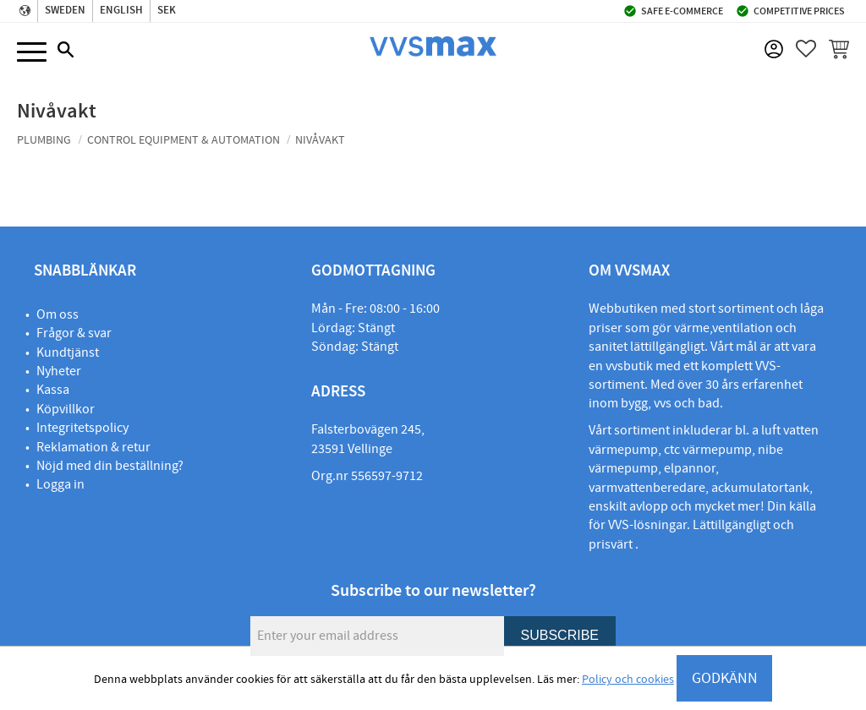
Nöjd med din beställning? (110, 465)
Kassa (52, 389)
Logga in (60, 484)
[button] (32, 53)
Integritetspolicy (82, 427)
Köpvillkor (65, 409)
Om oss (57, 314)
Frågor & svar (74, 333)
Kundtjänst (67, 352)
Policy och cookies (628, 679)
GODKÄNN (725, 678)
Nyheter (58, 371)
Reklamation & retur (93, 447)
